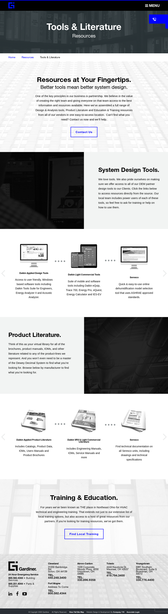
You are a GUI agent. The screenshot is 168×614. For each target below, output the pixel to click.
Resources (28, 57)
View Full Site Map (76, 610)
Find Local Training (84, 532)
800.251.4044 (15, 582)
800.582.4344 (15, 576)
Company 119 (118, 610)
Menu (152, 5)
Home (11, 57)
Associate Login (133, 610)
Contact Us (84, 131)
